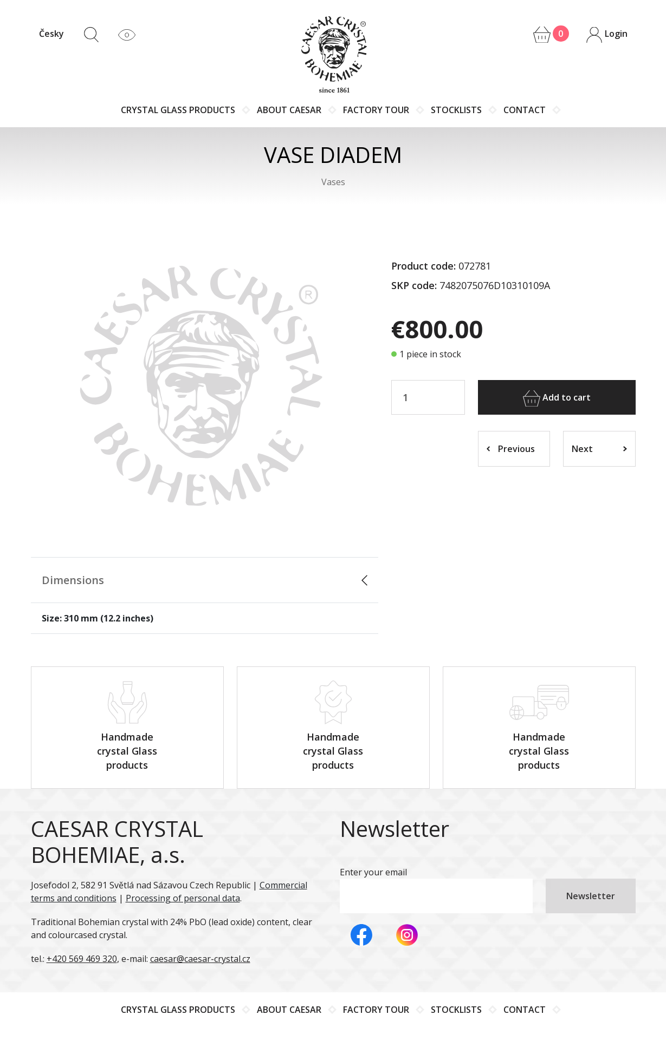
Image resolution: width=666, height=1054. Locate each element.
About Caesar (289, 110)
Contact (524, 110)
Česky (51, 34)
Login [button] (606, 34)
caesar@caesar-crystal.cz (200, 959)
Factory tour (376, 110)
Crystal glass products (178, 110)
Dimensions (73, 580)
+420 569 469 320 (82, 959)
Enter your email (373, 872)
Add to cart (557, 398)
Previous (511, 448)
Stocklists (456, 110)
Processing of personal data (183, 898)
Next (599, 448)
